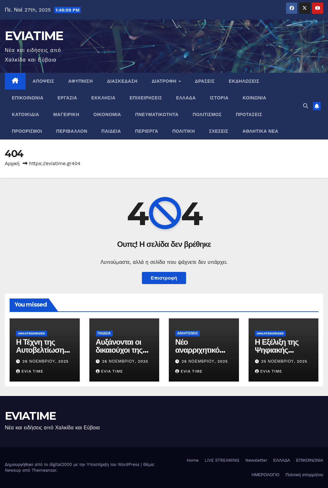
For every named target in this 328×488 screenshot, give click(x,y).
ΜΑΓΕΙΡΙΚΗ (66, 114)
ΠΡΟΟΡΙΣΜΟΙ (27, 131)
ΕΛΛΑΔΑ (186, 98)
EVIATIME (34, 35)
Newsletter (256, 460)
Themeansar (44, 470)
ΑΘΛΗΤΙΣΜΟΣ (187, 333)
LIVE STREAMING (222, 460)
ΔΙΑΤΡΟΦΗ (165, 81)
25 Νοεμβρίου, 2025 (284, 361)
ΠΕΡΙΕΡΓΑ (146, 131)
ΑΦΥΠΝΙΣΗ (80, 81)
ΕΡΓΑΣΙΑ (68, 98)
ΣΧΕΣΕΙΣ (218, 131)
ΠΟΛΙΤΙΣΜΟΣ (207, 114)
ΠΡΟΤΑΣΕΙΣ (249, 114)
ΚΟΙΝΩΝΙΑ (254, 98)
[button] (305, 106)
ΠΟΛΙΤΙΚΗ (183, 131)
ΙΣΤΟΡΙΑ (219, 98)
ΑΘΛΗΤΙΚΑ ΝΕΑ (260, 131)
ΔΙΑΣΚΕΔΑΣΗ (122, 81)
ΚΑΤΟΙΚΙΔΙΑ (25, 114)
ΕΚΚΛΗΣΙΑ (103, 98)
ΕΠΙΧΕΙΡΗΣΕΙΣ (146, 98)
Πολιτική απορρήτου (304, 474)
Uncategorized (31, 333)
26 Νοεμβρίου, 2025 (45, 361)
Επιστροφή (164, 278)
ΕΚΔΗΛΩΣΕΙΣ (244, 81)
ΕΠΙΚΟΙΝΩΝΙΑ (28, 98)
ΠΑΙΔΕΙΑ (111, 131)
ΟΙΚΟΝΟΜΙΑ (107, 114)
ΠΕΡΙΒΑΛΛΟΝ (71, 131)
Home (193, 460)
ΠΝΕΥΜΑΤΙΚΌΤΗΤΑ (157, 114)
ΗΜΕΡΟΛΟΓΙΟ (266, 474)
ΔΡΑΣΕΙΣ (205, 81)
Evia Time (30, 371)
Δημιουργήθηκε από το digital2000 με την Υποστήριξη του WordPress (73, 464)
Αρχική (12, 163)
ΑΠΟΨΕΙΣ (43, 81)
